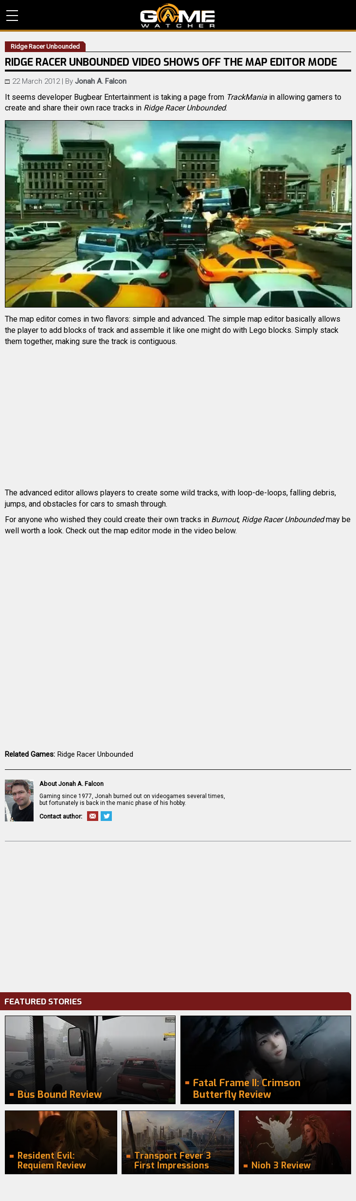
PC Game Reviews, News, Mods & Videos (177, 15)
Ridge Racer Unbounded (95, 754)
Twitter (106, 816)
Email (92, 816)
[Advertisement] (178, 914)
